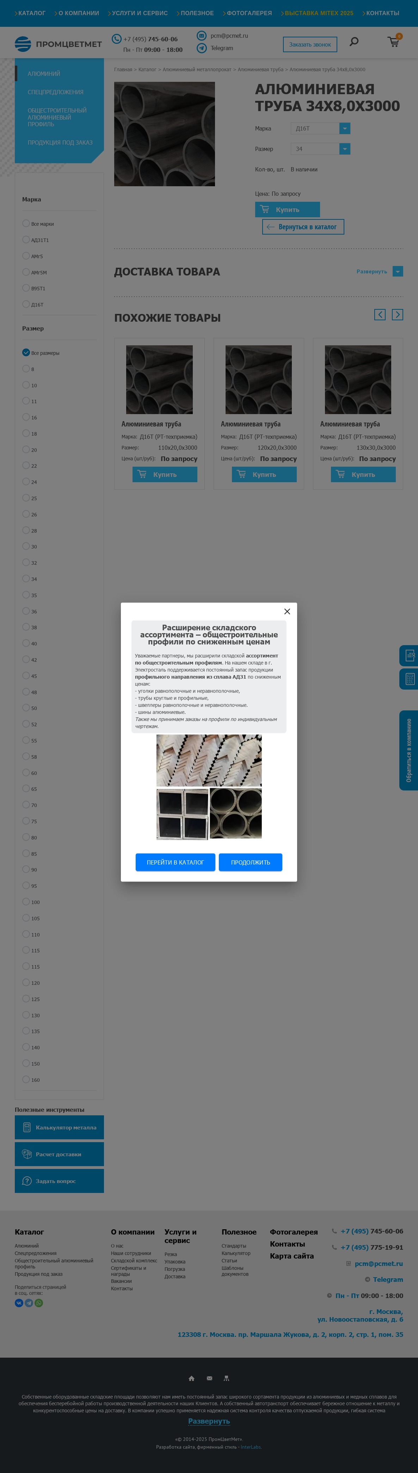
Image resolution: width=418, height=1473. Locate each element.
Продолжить (250, 862)
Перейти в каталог (175, 862)
